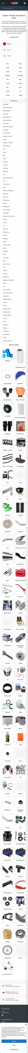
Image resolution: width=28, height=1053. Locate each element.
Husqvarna (7, 75)
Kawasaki (20, 75)
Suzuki (7, 91)
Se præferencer (14, 1049)
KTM (8, 79)
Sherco (20, 83)
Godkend (14, 1041)
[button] (26, 1024)
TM (20, 91)
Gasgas (7, 71)
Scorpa (7, 83)
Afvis (14, 1045)
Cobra (20, 63)
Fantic (20, 67)
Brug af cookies (5, 1012)
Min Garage (14, 37)
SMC (7, 87)
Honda (20, 71)
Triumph (7, 95)
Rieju (20, 79)
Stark (20, 87)
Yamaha (20, 95)
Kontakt (3, 1022)
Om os (3, 1011)
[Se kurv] (25, 3)
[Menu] (3, 3)
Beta (8, 63)
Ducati (7, 67)
